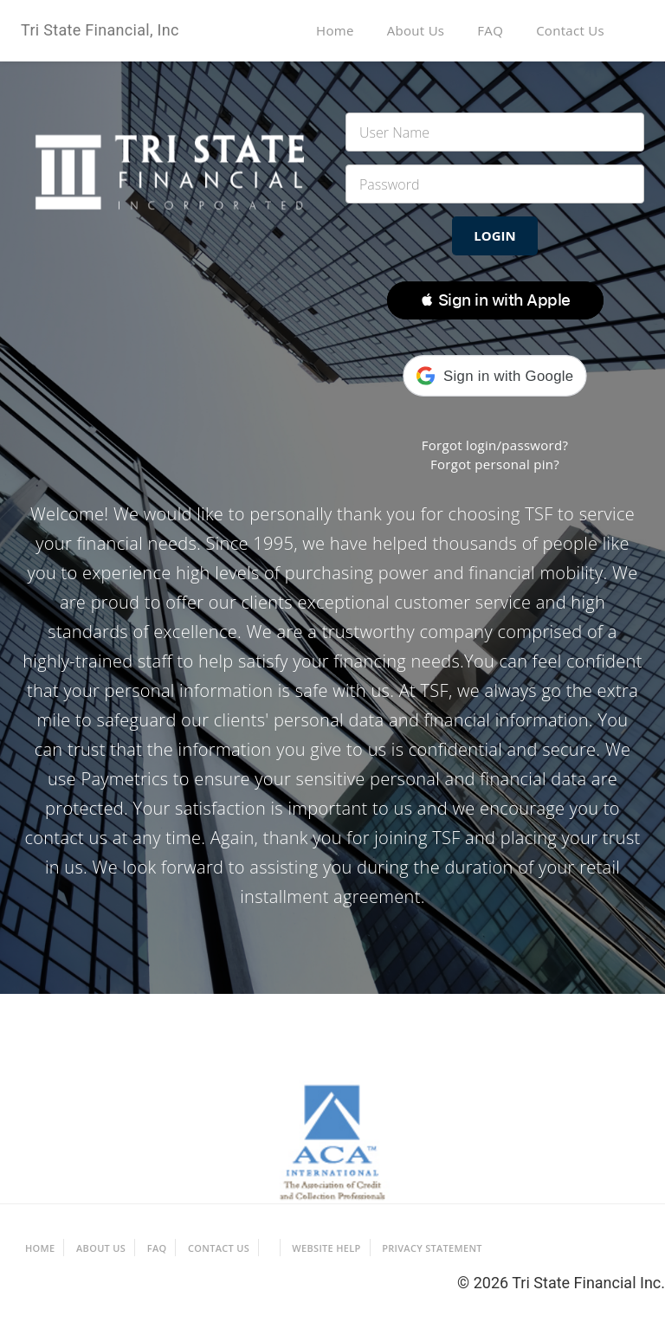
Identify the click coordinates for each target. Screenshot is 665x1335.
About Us (416, 30)
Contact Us (570, 30)
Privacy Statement (432, 1247)
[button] (495, 300)
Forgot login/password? (495, 445)
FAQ (490, 30)
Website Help (326, 1247)
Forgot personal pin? (494, 464)
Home (335, 30)
